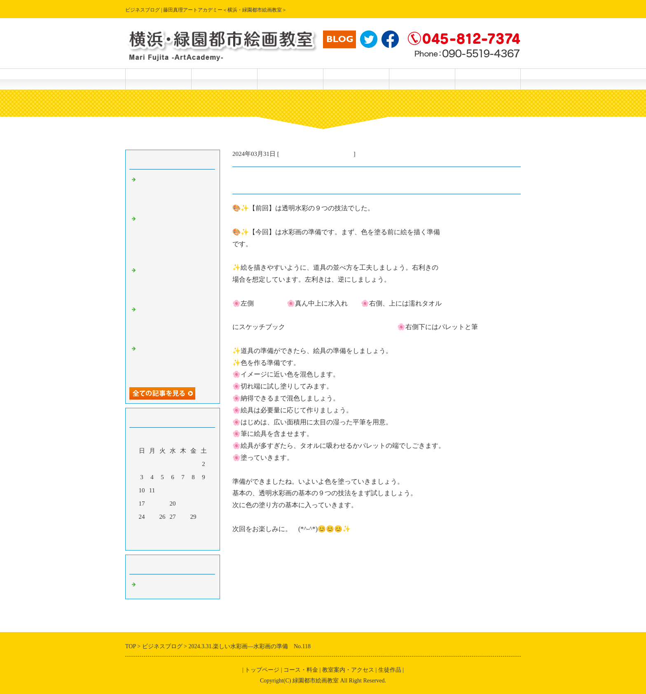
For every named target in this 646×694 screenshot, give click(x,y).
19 (162, 503)
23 (204, 503)
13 (173, 490)
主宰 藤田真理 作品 (488, 78)
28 (183, 516)
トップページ (158, 78)
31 (142, 530)
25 (152, 516)
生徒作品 (290, 78)
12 (162, 490)
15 (193, 490)
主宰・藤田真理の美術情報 (316, 154)
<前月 (157, 542)
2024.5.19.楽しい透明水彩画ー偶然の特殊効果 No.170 (175, 283)
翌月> (188, 542)
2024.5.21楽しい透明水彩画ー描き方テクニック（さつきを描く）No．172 (175, 193)
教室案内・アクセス (356, 78)
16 (204, 490)
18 (152, 503)
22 (193, 503)
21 (183, 503)
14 (183, 490)
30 (204, 516)
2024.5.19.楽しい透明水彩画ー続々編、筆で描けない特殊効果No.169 (175, 323)
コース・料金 (224, 78)
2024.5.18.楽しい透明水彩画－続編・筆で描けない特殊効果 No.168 (175, 362)
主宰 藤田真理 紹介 (422, 78)
